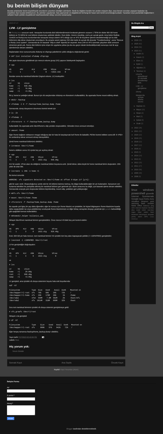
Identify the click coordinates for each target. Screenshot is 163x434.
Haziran (139, 106)
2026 (136, 40)
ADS (133, 208)
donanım (144, 201)
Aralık (138, 54)
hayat (141, 199)
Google (134, 199)
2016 (136, 149)
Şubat (138, 120)
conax (152, 216)
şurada (108, 209)
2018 (136, 142)
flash (152, 212)
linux (17, 340)
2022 (136, 128)
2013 (136, 159)
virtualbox (135, 201)
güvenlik (150, 193)
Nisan (138, 113)
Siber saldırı (143, 212)
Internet (135, 196)
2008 (136, 176)
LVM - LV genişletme (141, 87)
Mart (138, 116)
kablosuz (146, 206)
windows (148, 189)
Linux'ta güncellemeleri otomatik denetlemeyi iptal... (141, 78)
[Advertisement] (141, 263)
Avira (152, 199)
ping (152, 206)
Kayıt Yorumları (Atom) (69, 370)
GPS (146, 217)
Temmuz (140, 71)
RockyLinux (17, 33)
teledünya (134, 219)
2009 (136, 173)
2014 (136, 156)
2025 (136, 44)
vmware (151, 203)
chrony (138, 92)
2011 (136, 166)
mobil (138, 210)
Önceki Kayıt (117, 363)
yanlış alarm (136, 217)
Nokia (133, 206)
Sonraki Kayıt (15, 363)
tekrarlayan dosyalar (146, 214)
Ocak (138, 123)
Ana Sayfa (66, 363)
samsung (135, 203)
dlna (132, 210)
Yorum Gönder (18, 351)
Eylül (138, 64)
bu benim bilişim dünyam (37, 5)
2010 (136, 170)
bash (143, 203)
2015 (136, 152)
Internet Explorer (141, 208)
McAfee (151, 208)
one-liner (151, 210)
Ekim (138, 61)
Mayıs (138, 110)
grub (152, 201)
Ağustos (139, 68)
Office (139, 206)
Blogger (69, 429)
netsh (144, 210)
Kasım (139, 57)
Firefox (146, 199)
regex (133, 212)
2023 (136, 51)
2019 (136, 138)
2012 (136, 163)
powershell (138, 193)
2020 (136, 135)
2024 (136, 47)
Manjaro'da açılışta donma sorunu (140, 98)
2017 (136, 145)
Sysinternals (148, 196)
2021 (136, 131)
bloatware (134, 214)
